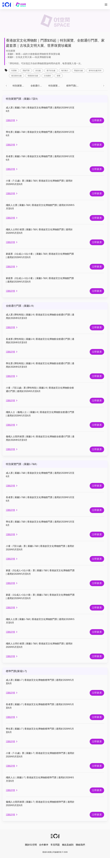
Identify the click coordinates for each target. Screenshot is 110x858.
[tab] (19, 85)
